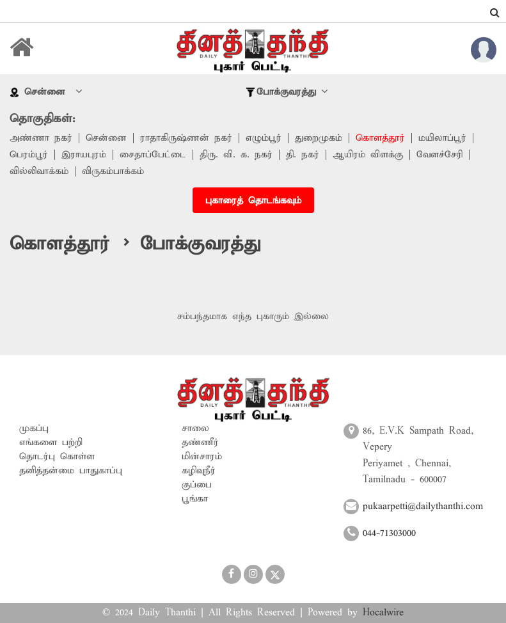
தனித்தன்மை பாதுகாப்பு (70, 471)
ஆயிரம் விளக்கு (368, 155)
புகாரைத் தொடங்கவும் (253, 201)
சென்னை (106, 138)
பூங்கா (195, 499)
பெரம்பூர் (29, 155)
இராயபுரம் (83, 155)
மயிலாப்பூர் (442, 138)
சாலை (195, 428)
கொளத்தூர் (380, 138)
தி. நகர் (302, 155)
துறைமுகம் (318, 138)
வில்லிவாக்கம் (39, 171)
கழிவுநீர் (199, 471)
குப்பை (197, 485)
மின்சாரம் (202, 457)
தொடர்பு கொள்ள (57, 457)
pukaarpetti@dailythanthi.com (423, 506)
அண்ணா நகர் (41, 138)
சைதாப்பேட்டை (153, 155)
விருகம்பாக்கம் (113, 171)
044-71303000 (389, 533)
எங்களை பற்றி (51, 443)
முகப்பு (34, 428)
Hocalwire (383, 613)
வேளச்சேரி (439, 155)
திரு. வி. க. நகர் (236, 155)
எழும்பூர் (263, 138)
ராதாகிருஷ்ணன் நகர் (186, 138)
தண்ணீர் (200, 443)
